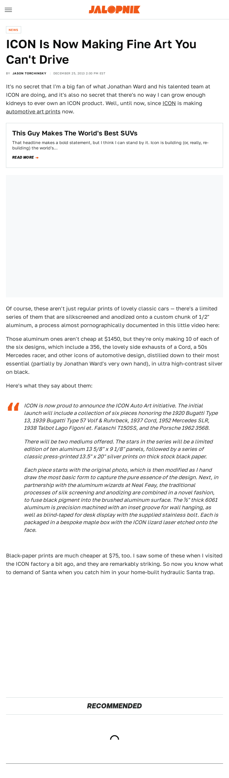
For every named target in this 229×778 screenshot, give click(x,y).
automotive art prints (33, 111)
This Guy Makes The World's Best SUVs (74, 133)
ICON (169, 103)
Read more (23, 157)
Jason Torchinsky (29, 73)
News (13, 30)
